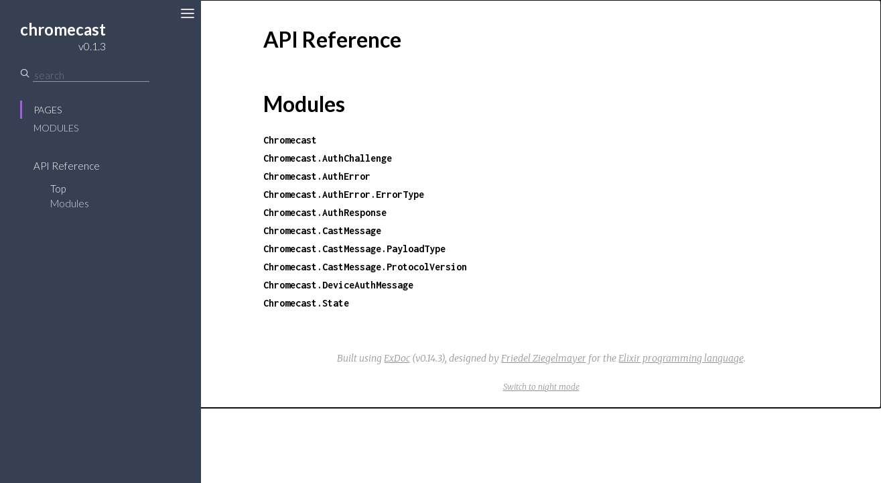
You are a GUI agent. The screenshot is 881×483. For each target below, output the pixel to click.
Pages (47, 109)
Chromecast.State (306, 303)
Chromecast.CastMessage (322, 230)
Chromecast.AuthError (316, 176)
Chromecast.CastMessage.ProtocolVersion (365, 266)
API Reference (66, 166)
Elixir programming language (681, 358)
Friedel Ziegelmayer (543, 358)
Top (58, 188)
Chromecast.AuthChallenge (327, 158)
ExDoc (397, 358)
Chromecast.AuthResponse (325, 212)
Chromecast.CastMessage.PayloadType (354, 248)
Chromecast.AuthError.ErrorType (343, 194)
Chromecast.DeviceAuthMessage (338, 284)
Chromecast (290, 140)
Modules (55, 127)
